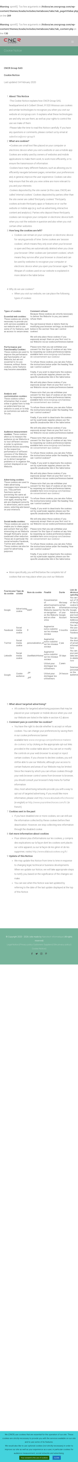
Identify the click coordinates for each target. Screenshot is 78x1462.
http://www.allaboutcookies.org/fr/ (50, 851)
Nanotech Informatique (52, 936)
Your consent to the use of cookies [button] (34, 1458)
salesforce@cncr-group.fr (22, 136)
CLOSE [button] (56, 1458)
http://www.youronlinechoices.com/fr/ (47, 802)
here (72, 648)
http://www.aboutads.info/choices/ (56, 798)
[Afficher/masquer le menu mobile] (72, 41)
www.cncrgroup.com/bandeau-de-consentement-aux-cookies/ (50, 355)
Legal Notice (13, 944)
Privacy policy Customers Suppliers (36, 944)
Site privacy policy (62, 944)
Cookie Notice (38, 948)
